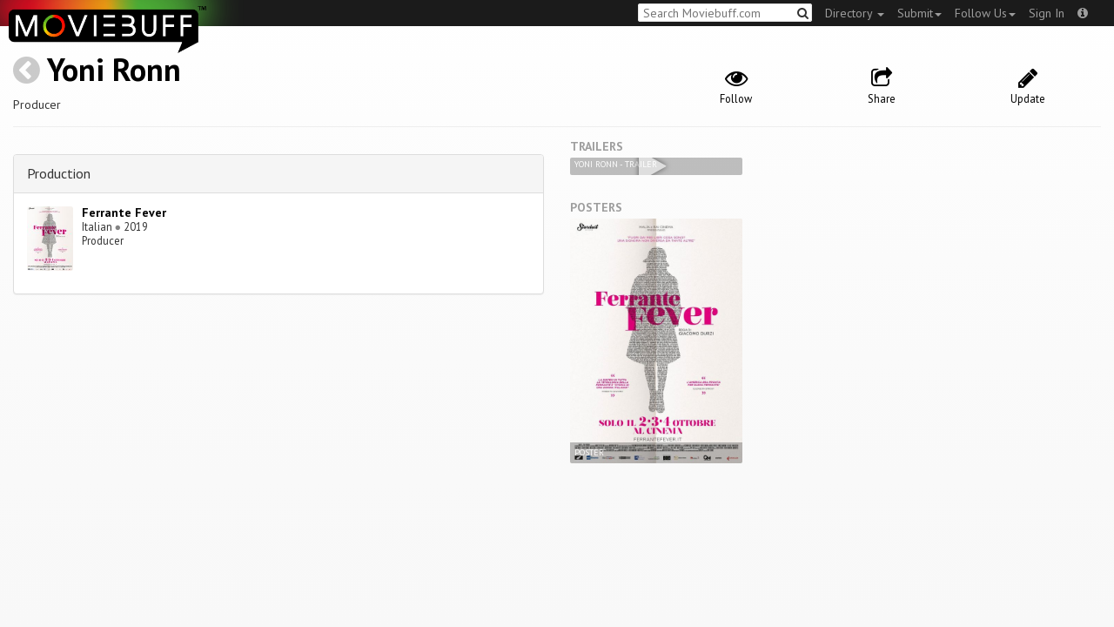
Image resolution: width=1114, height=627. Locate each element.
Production (59, 173)
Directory (854, 13)
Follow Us (985, 13)
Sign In (1046, 13)
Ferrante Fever (124, 212)
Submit (919, 13)
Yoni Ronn (114, 69)
